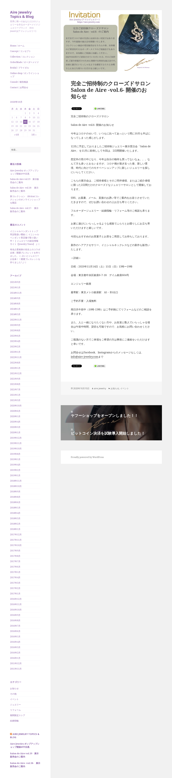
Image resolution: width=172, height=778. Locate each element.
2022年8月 (15, 362)
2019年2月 (15, 470)
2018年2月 (15, 523)
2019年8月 (15, 453)
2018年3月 (15, 518)
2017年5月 (15, 572)
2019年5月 (15, 459)
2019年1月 (15, 475)
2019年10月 (16, 448)
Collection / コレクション (22, 56)
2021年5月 (15, 394)
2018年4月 (15, 513)
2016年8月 (15, 620)
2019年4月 (15, 464)
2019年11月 (16, 443)
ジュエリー (15, 704)
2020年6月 (15, 410)
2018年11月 (16, 480)
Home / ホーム (17, 45)
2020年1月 (15, 432)
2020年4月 (15, 421)
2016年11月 (16, 604)
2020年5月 (15, 416)
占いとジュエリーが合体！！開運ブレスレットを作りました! (25, 259)
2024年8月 (15, 303)
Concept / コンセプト (20, 51)
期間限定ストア (17, 715)
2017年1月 (15, 593)
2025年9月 (15, 282)
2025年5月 (15, 287)
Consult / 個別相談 (19, 81)
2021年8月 (15, 384)
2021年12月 (16, 373)
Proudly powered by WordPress (87, 457)
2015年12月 (16, 663)
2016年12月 (16, 598)
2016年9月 (15, 615)
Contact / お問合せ (19, 87)
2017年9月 (15, 550)
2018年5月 (15, 507)
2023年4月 (15, 341)
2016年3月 (15, 647)
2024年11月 (16, 292)
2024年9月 (15, 298)
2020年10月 (16, 405)
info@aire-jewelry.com (84, 356)
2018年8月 (15, 496)
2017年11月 (16, 539)
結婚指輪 (14, 720)
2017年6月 (15, 566)
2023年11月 (16, 319)
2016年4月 (15, 641)
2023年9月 (15, 325)
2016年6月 (15, 631)
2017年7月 (15, 561)
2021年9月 (15, 378)
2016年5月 (15, 636)
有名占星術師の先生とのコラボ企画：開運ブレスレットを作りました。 (25, 252)
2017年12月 (16, 534)
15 (25, 121)
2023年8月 (15, 330)
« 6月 (16, 134)
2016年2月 (15, 652)
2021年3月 (15, 400)
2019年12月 (16, 437)
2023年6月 (15, 335)
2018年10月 (16, 486)
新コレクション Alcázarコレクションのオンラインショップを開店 (25, 199)
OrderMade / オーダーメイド (24, 62)
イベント (14, 699)
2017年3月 (15, 582)
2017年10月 (16, 545)
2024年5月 (15, 308)
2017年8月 (15, 555)
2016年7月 (15, 625)
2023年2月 (15, 346)
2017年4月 (15, 577)
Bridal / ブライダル (19, 67)
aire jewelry (100, 388)
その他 (13, 693)
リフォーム (15, 709)
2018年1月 (15, 529)
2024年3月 (15, 314)
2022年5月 (15, 368)
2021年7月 (15, 389)
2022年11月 (16, 357)
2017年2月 (15, 588)
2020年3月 (15, 427)
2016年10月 (16, 609)
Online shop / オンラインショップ (24, 75)
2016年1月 (15, 658)
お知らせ (14, 688)
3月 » (33, 134)
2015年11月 (16, 668)
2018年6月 (15, 502)
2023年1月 (15, 351)
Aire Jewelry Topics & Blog (22, 14)
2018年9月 (15, 491)
